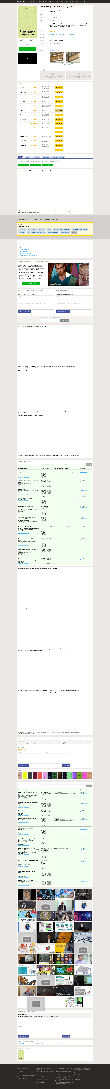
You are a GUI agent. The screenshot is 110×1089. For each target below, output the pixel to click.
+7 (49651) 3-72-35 (84, 489)
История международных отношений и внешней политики (45, 1081)
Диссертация (71, 34)
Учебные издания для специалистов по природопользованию (64, 1083)
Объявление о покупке (26, 244)
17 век (39, 1)
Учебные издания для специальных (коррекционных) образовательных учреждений (82, 1069)
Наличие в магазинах (25, 253)
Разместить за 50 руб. (24, 311)
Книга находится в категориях (28, 257)
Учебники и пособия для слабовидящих (45, 1073)
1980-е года (41, 1043)
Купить (27, 49)
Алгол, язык (76, 1072)
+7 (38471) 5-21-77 (84, 538)
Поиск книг (32, 1)
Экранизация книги (27, 59)
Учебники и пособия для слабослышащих (41, 1075)
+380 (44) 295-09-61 (84, 470)
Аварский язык (77, 1077)
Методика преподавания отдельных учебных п (63, 1073)
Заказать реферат (23, 165)
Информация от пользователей (28, 255)
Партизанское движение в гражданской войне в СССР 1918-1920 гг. (64, 1076)
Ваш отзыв (21, 747)
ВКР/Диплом (63, 34)
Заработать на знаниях (58, 157)
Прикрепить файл (23, 765)
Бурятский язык (77, 1079)
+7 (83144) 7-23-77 (84, 506)
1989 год (21, 1043)
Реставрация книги (55, 50)
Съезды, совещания (21, 1078)
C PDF (78, 1)
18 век (44, 1)
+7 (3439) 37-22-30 (84, 558)
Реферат (52, 34)
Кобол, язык (77, 1074)
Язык (18, 1073)
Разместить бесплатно (63, 311)
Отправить (66, 765)
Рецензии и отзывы (25, 249)
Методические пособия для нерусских (44, 1071)
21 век (61, 1)
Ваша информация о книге (25, 1020)
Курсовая (57, 34)
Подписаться (64, 320)
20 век (56, 1)
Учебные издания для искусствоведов (63, 1068)
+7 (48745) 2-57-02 (84, 517)
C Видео (84, 1)
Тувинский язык (20, 1071)
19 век (50, 1)
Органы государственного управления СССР (26, 1076)
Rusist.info (22, 1)
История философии (79, 1076)
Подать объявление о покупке (26, 294)
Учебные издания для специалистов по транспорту (64, 1079)
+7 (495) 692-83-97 (84, 496)
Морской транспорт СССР (22, 1068)
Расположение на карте (23, 477)
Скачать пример (47, 165)
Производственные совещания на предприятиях (43, 1069)
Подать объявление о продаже (64, 294)
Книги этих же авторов (26, 246)
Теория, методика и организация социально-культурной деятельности (63, 1070)
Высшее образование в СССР (23, 1070)
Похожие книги (24, 251)
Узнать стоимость (35, 165)
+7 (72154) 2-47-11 (84, 480)
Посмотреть (59, 87)
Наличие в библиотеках (26, 247)
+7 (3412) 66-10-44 (84, 526)
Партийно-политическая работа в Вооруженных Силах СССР (43, 1078)
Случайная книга (69, 1)
